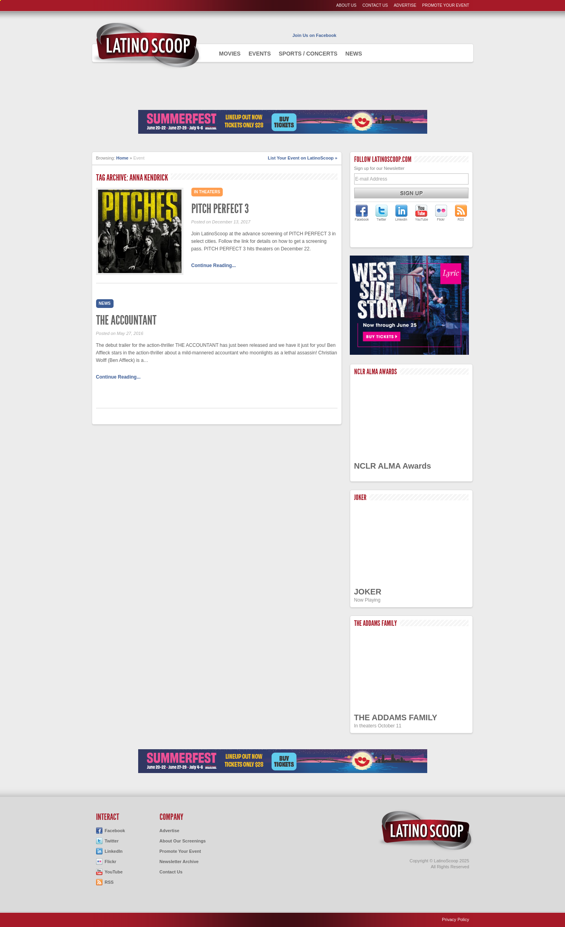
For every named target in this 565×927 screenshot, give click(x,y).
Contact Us (375, 5)
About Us (346, 5)
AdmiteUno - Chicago (146, 45)
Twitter (112, 841)
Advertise (405, 5)
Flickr (110, 861)
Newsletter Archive (179, 861)
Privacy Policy (455, 919)
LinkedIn (114, 851)
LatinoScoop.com (425, 830)
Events (260, 53)
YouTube (114, 871)
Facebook (115, 830)
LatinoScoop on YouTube (421, 213)
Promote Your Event (445, 5)
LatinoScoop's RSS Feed (461, 213)
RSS (109, 882)
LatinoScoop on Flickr (441, 213)
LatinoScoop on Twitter (381, 213)
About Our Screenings (183, 841)
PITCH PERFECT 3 (220, 208)
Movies (230, 53)
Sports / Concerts (308, 53)
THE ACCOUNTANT (126, 320)
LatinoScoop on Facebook (361, 213)
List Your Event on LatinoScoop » (302, 158)
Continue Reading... (213, 265)
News (353, 53)
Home (122, 158)
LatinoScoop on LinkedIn (401, 213)
